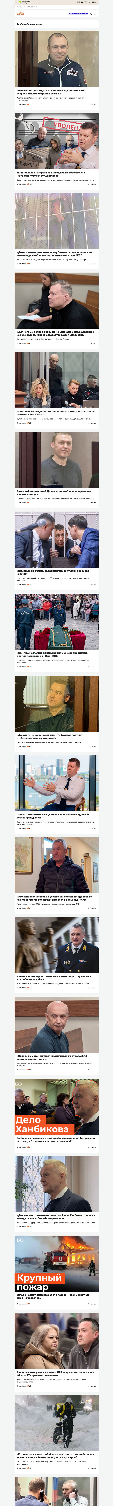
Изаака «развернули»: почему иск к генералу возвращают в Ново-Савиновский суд (54, 978)
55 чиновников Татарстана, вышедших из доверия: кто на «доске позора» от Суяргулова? (51, 174)
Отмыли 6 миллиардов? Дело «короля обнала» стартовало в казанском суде (54, 493)
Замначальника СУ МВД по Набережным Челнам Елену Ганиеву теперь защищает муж (52, 260)
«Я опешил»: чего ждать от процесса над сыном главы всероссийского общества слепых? (51, 92)
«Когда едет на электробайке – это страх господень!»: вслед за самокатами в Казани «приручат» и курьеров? (55, 1456)
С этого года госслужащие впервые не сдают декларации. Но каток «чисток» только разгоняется (56, 180)
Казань (19, 7)
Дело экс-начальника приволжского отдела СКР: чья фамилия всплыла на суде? (49, 742)
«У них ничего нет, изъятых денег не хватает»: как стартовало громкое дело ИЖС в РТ (56, 413)
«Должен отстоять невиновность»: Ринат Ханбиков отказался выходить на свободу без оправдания (56, 1217)
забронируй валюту (26, 2)
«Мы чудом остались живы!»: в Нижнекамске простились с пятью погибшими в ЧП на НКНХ (52, 654)
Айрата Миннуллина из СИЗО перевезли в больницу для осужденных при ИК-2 (48, 904)
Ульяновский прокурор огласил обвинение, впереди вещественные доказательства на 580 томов (56, 1223)
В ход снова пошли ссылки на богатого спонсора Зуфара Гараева (43, 339)
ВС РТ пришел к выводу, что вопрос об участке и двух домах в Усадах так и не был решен (53, 984)
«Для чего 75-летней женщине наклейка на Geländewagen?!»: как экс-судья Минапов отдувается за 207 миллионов (55, 333)
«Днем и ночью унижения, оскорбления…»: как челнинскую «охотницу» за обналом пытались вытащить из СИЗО (54, 254)
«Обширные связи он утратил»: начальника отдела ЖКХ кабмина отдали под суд (52, 1057)
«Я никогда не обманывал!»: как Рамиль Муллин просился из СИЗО (53, 572)
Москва (30, 7)
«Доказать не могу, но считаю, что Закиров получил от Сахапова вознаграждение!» (49, 736)
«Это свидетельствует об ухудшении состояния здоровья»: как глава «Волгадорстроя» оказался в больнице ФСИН (54, 898)
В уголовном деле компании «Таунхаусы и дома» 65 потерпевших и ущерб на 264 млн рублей (54, 419)
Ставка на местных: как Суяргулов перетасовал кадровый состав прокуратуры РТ (53, 816)
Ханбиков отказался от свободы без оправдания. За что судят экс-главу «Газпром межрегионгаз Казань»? (56, 1139)
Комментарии (23, 104)
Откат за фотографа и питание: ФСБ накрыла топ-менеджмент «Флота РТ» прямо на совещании (56, 1373)
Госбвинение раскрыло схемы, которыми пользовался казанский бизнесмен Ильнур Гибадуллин (56, 499)
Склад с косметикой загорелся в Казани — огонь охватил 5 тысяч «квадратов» (53, 1296)
